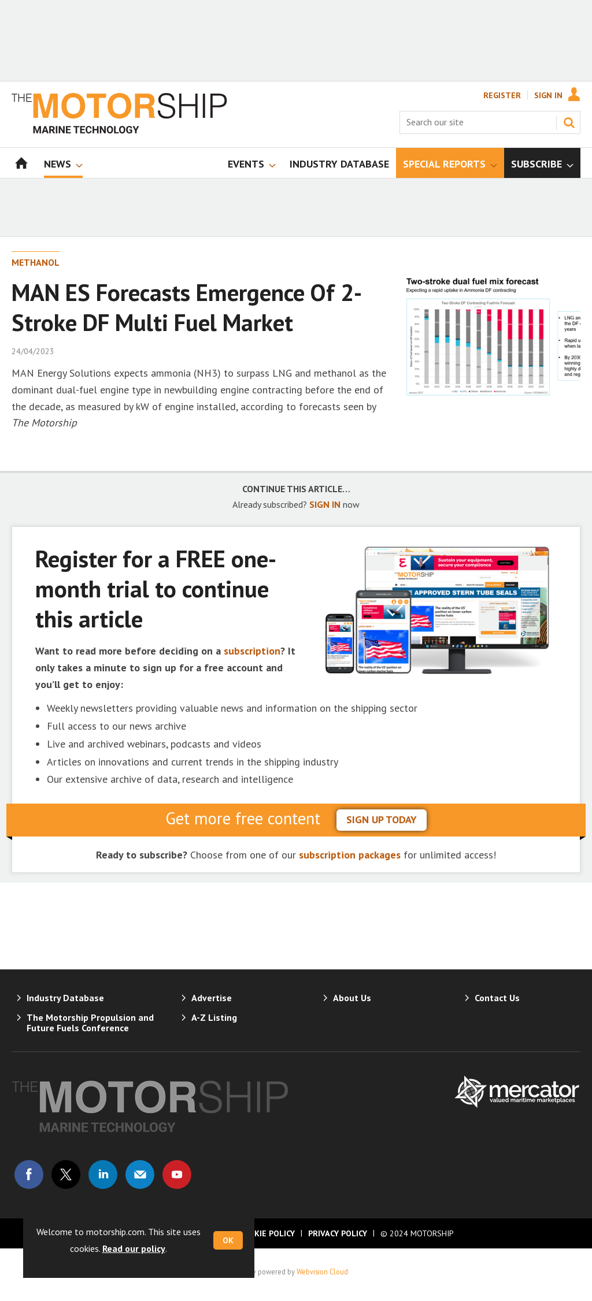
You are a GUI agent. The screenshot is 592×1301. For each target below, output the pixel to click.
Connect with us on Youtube (177, 1174)
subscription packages (350, 854)
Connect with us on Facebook (29, 1174)
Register (502, 95)
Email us (140, 1174)
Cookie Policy (266, 1233)
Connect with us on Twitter (66, 1174)
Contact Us (497, 997)
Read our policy (133, 1248)
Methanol (36, 262)
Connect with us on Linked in (103, 1174)
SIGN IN (325, 504)
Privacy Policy (337, 1233)
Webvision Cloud (322, 1271)
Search (569, 122)
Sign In (548, 95)
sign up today (381, 819)
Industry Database (65, 997)
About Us (352, 997)
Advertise (211, 997)
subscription (252, 650)
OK (228, 1240)
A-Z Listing (214, 1017)
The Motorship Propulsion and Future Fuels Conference (90, 1023)
